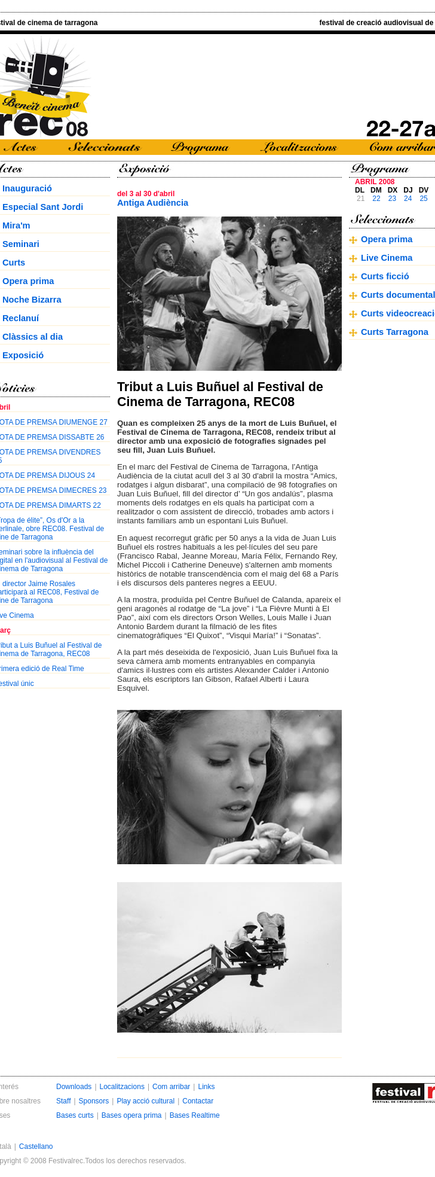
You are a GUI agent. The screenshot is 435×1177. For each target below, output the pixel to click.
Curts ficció (385, 276)
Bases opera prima (132, 1115)
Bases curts (75, 1115)
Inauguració (27, 188)
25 (423, 198)
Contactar (197, 1101)
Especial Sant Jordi (42, 207)
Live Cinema (386, 258)
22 (376, 198)
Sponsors (94, 1101)
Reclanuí (20, 318)
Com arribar (171, 1087)
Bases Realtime (195, 1115)
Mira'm (16, 225)
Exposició (23, 355)
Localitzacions (122, 1087)
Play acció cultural (145, 1101)
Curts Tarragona (394, 332)
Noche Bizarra (32, 299)
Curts (13, 262)
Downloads (73, 1087)
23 (392, 198)
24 (408, 198)
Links (206, 1087)
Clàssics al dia (32, 336)
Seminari (20, 244)
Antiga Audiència (152, 203)
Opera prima (28, 281)
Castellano (36, 1146)
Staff (63, 1101)
